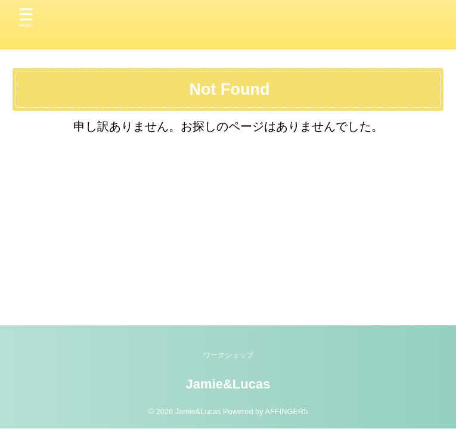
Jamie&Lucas (228, 384)
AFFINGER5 (286, 411)
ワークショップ (228, 355)
